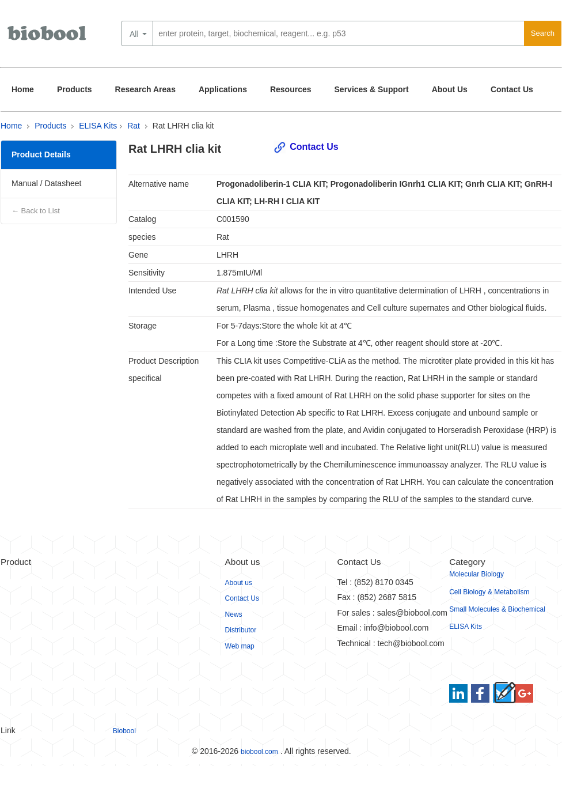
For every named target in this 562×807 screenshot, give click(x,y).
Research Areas (145, 89)
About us (238, 583)
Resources (291, 89)
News (233, 614)
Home (23, 89)
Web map (240, 646)
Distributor (241, 630)
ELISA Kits (98, 125)
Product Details (41, 154)
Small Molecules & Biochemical (497, 609)
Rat (133, 125)
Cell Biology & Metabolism (489, 592)
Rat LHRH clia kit (183, 125)
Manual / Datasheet (46, 183)
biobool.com (259, 752)
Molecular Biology (476, 574)
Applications (223, 89)
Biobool (124, 731)
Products (74, 89)
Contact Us (512, 89)
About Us (450, 89)
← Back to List (36, 210)
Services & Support (372, 89)
